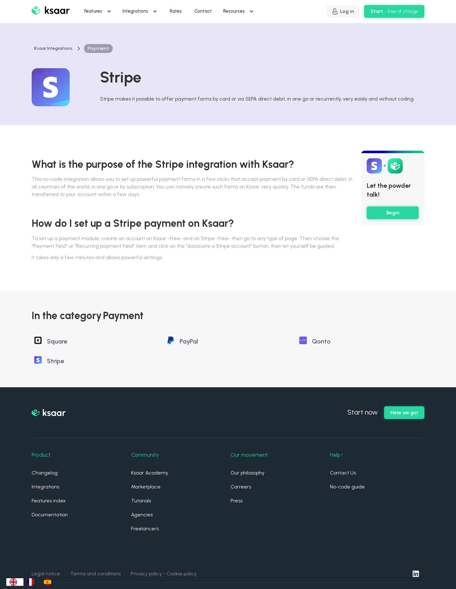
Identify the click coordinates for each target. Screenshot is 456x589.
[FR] (32, 582)
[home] (51, 11)
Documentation (50, 515)
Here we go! (404, 412)
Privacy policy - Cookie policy (164, 574)
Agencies (142, 515)
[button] (98, 11)
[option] (32, 582)
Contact (203, 11)
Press (237, 501)
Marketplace (146, 487)
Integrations (45, 487)
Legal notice (46, 574)
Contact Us (343, 473)
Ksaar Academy (149, 473)
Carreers (241, 487)
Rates (176, 11)
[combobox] (14, 582)
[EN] (14, 582)
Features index (49, 501)
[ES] (49, 582)
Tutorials (141, 501)
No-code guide (347, 487)
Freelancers (145, 529)
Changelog (45, 473)
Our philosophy (247, 473)
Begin (392, 213)
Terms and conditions (95, 574)
